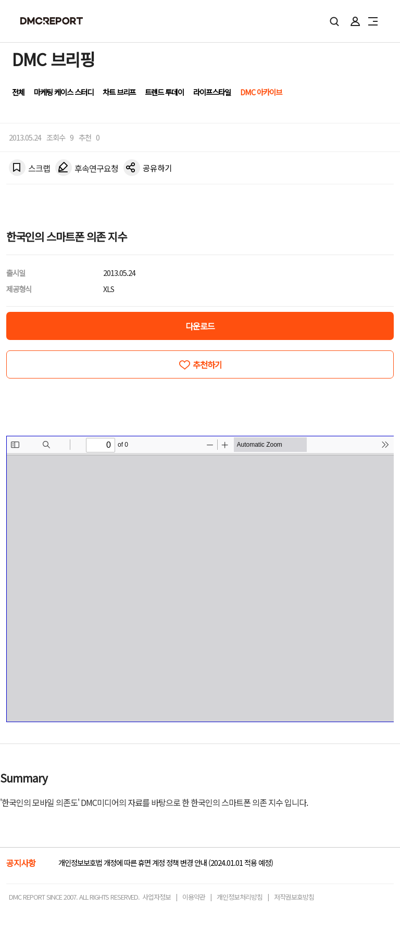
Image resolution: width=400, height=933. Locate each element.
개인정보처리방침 (239, 897)
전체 (18, 91)
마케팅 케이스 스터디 (63, 91)
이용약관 (193, 897)
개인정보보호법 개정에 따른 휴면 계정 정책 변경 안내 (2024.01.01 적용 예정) (165, 862)
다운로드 (200, 326)
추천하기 (207, 364)
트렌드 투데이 (164, 91)
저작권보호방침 (294, 897)
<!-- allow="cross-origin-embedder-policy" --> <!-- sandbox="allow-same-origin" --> (200, 579)
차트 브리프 (119, 91)
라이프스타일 (212, 91)
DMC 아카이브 (261, 91)
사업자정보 (156, 897)
